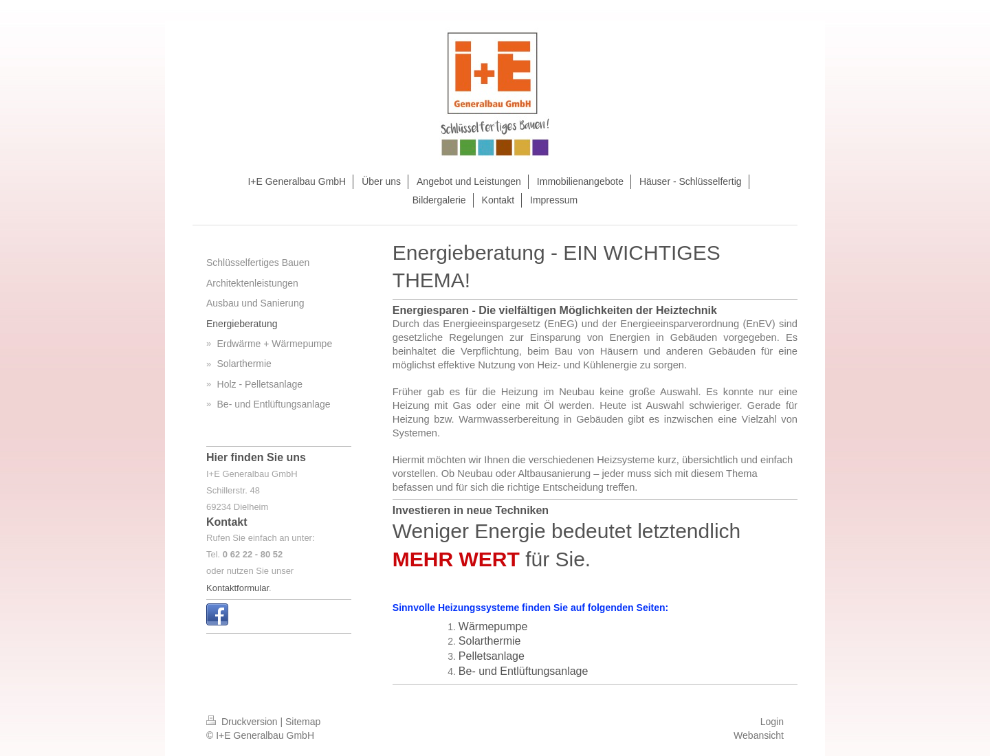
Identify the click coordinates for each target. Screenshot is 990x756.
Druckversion (243, 721)
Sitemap (302, 721)
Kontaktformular (237, 588)
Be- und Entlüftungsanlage (523, 671)
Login (772, 721)
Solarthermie (490, 641)
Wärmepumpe (493, 626)
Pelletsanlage (492, 656)
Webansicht (759, 735)
